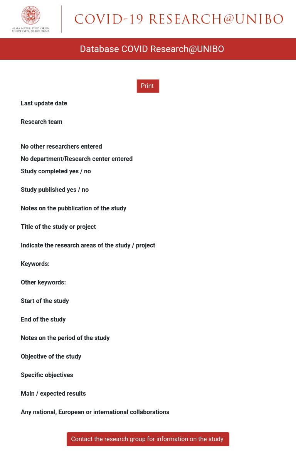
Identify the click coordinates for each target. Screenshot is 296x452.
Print (148, 86)
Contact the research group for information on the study (148, 439)
